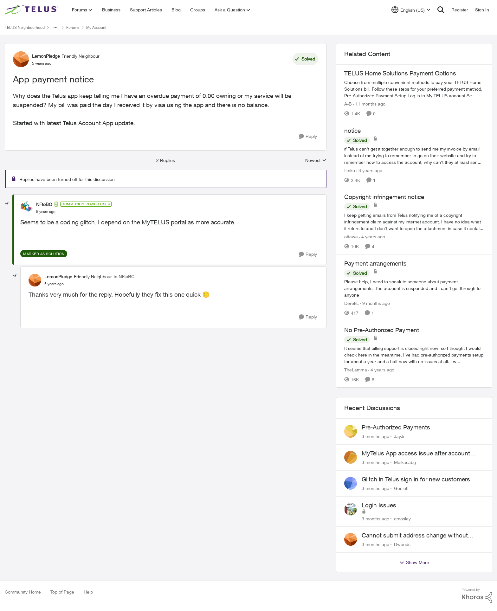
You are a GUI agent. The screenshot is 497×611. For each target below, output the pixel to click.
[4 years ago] (372, 236)
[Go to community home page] (32, 10)
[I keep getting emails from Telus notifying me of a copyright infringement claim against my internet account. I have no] (414, 222)
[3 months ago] (375, 436)
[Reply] (308, 136)
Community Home (23, 592)
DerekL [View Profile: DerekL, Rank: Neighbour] (351, 303)
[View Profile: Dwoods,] (350, 539)
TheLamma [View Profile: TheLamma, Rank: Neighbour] (355, 369)
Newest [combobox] (315, 161)
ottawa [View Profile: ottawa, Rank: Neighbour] (351, 236)
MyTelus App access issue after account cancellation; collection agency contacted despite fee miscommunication (417, 453)
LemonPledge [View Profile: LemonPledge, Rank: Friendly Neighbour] (46, 56)
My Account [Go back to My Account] (96, 27)
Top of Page (62, 592)
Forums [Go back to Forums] (72, 27)
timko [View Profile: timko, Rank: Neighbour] (349, 170)
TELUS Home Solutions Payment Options (400, 73)
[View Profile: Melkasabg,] (350, 457)
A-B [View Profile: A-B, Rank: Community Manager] (348, 103)
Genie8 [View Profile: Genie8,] (401, 488)
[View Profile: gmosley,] (350, 509)
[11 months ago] (369, 103)
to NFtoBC (123, 276)
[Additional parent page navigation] (55, 27)
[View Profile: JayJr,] (350, 431)
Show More (414, 562)
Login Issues (379, 505)
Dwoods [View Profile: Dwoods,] (402, 544)
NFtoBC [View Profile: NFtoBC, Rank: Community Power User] (44, 204)
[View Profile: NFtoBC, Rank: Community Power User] (26, 207)
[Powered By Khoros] (477, 595)
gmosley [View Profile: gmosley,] (402, 518)
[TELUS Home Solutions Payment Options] (414, 89)
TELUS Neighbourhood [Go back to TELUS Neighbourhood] (25, 27)
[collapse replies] (7, 203)
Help (88, 592)
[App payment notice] (45, 212)
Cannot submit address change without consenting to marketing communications (417, 535)
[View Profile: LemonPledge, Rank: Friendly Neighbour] (21, 59)
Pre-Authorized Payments (396, 427)
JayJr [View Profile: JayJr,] (399, 436)
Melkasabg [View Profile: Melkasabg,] (405, 462)
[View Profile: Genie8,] (350, 483)
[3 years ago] (369, 170)
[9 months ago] (375, 303)
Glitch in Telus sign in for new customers (416, 479)
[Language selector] (411, 9)
